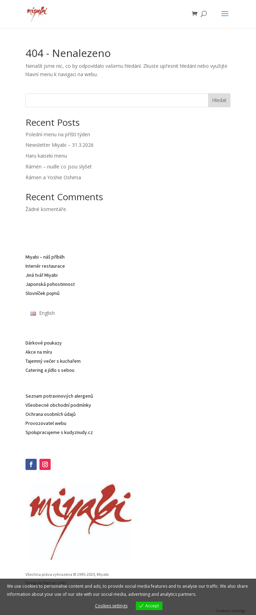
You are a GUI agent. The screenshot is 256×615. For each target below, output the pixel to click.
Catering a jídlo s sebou (49, 370)
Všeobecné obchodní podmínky (58, 405)
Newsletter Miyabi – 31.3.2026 (59, 145)
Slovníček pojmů (42, 293)
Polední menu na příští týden (57, 134)
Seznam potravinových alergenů (59, 396)
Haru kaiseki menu (46, 155)
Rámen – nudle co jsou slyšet (58, 166)
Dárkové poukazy (43, 343)
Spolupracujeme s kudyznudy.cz (59, 432)
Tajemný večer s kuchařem (53, 361)
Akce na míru (38, 352)
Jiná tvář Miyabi (41, 275)
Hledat (219, 100)
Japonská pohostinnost (50, 284)
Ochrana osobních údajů (50, 414)
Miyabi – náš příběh (45, 257)
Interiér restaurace (45, 266)
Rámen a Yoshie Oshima (53, 177)
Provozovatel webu (45, 423)
